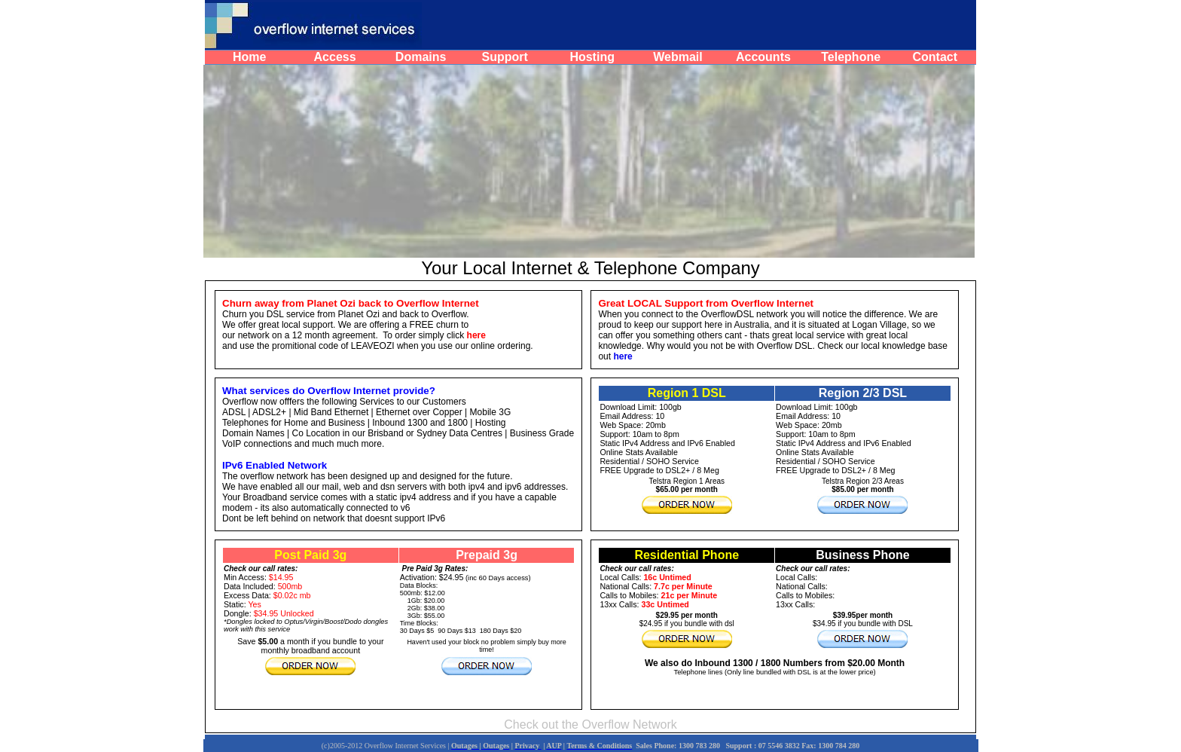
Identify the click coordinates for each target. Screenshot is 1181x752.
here (622, 356)
